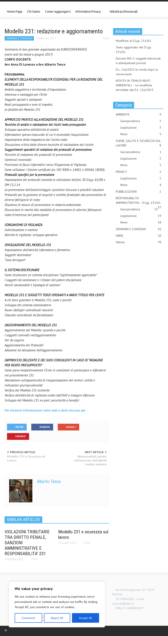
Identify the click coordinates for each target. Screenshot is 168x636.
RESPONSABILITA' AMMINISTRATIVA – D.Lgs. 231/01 (138, 200)
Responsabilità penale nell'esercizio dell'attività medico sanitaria (90, 460)
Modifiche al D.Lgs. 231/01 (133, 41)
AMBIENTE (138, 114)
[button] (159, 11)
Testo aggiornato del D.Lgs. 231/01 (134, 49)
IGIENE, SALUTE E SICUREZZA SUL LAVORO (138, 143)
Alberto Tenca (49, 481)
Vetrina (138, 242)
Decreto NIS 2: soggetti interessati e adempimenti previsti (138, 60)
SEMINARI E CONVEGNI (19, 38)
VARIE (138, 235)
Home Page (14, 11)
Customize (28, 618)
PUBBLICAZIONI (138, 191)
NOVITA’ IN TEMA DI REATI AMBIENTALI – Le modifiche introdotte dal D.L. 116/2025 (134, 85)
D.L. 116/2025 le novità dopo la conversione (137, 72)
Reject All (57, 618)
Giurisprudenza (140, 121)
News (140, 134)
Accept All (85, 618)
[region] (57, 604)
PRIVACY (138, 172)
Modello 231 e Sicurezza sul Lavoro (26, 458)
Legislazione (140, 127)
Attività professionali (124, 11)
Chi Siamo (33, 11)
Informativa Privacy (89, 13)
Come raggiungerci (58, 11)
